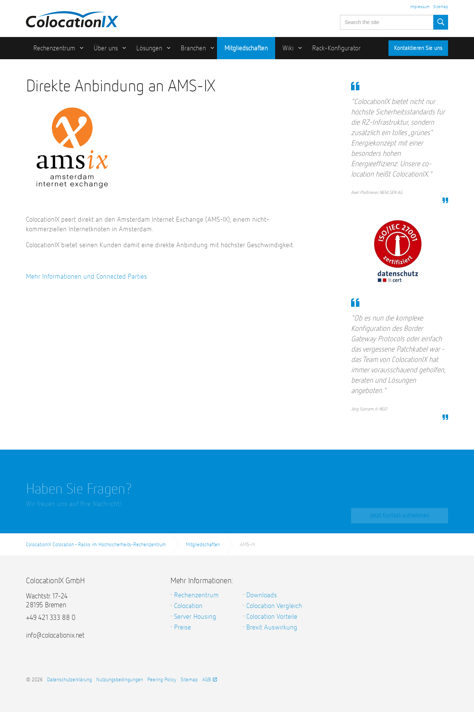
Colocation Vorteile (271, 616)
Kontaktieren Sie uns (418, 48)
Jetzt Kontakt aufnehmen (399, 519)
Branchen (193, 48)
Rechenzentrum (54, 48)
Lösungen (149, 48)
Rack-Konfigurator (336, 48)
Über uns (106, 48)
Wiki (288, 48)
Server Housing (195, 616)
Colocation (188, 605)
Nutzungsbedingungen (119, 679)
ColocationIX (72, 17)
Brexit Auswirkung (271, 627)
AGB (209, 679)
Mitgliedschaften (246, 48)
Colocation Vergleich (274, 605)
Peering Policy (161, 679)
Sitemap (440, 7)
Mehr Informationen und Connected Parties (86, 276)
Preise (182, 627)
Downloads (261, 595)
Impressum (420, 7)
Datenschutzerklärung (69, 679)
